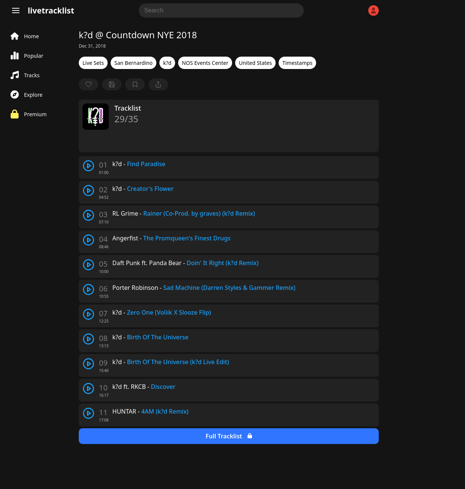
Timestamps (297, 62)
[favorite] (88, 84)
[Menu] (16, 10)
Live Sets (93, 62)
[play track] (88, 166)
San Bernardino (133, 62)
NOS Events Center (205, 62)
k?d (167, 62)
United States (255, 62)
